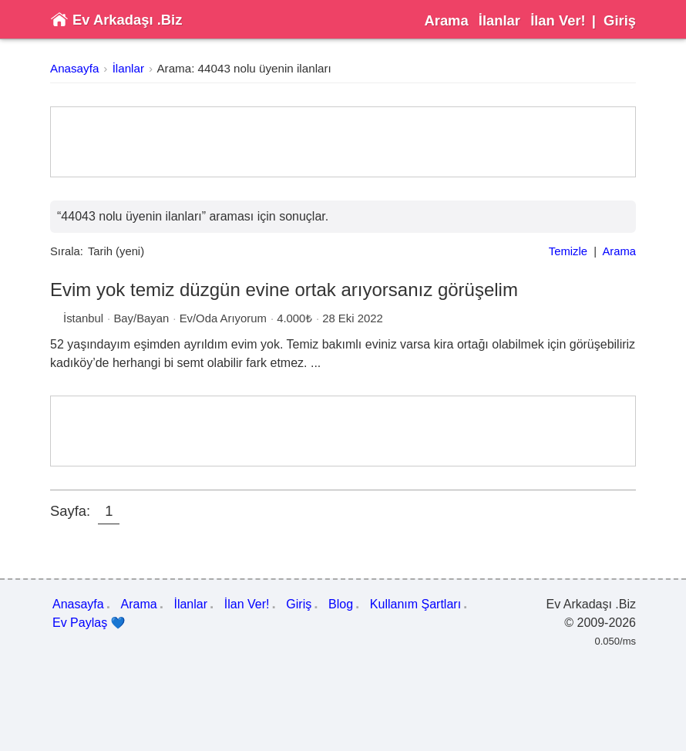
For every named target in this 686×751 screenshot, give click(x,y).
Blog (340, 604)
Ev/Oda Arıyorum (223, 318)
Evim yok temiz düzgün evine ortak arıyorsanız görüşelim (284, 289)
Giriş (620, 20)
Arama (446, 20)
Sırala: (66, 251)
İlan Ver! (558, 20)
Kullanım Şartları (415, 604)
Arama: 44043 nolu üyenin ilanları (243, 68)
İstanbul (83, 318)
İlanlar (499, 20)
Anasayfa (74, 68)
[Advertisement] (343, 142)
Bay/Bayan (141, 318)
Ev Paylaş (89, 623)
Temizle (568, 251)
